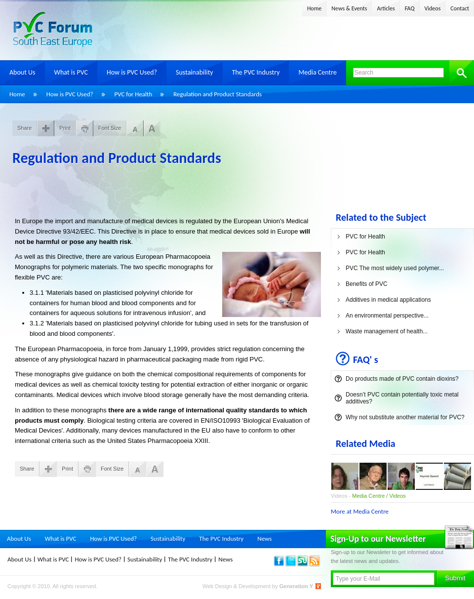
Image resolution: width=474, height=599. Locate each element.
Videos (433, 8)
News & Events (349, 8)
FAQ (410, 8)
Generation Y (296, 586)
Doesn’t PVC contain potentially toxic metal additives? (402, 398)
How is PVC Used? (132, 72)
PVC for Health (134, 94)
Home (314, 8)
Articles (386, 8)
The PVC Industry (256, 72)
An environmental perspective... (387, 315)
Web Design (218, 586)
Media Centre (317, 72)
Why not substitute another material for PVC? (405, 417)
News (264, 538)
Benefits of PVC (367, 283)
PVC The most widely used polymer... (395, 268)
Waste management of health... (387, 331)
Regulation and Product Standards (217, 94)
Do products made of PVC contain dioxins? (402, 378)
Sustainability (194, 72)
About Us (22, 72)
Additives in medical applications (388, 299)
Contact (459, 8)
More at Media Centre (360, 511)
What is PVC (71, 72)
